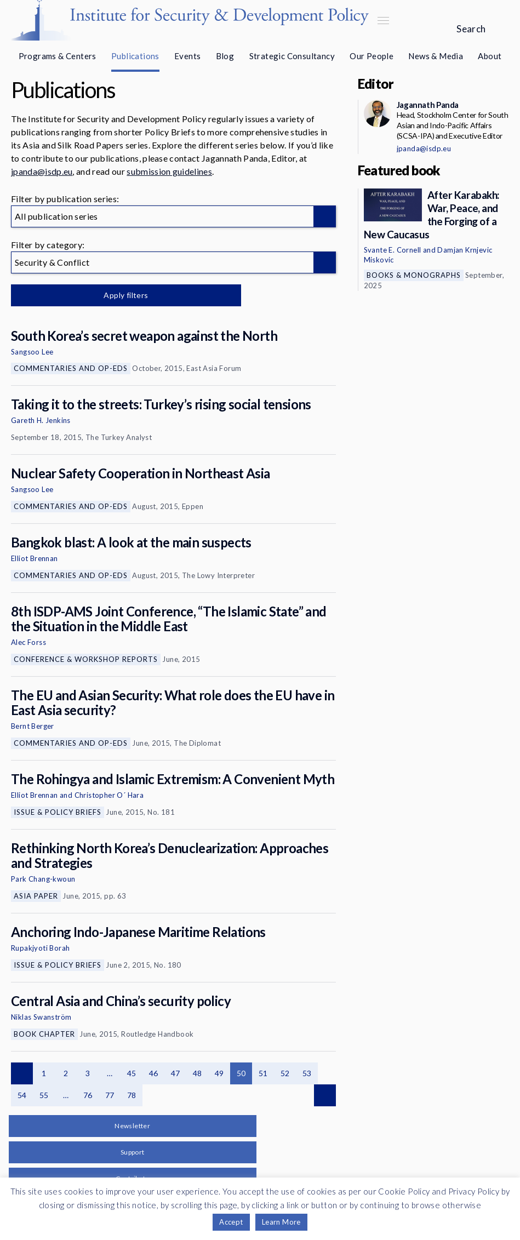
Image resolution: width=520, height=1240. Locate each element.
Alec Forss (28, 642)
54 (22, 1095)
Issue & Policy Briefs (57, 812)
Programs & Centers (57, 56)
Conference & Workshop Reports (86, 659)
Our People (371, 56)
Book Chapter (44, 1034)
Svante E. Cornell (392, 249)
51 (263, 1073)
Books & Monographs (414, 275)
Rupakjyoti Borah (40, 948)
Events (187, 56)
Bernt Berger (32, 726)
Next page (325, 1095)
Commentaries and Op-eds (71, 368)
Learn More (281, 1222)
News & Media (435, 56)
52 (285, 1073)
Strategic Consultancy (292, 56)
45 (131, 1073)
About (489, 56)
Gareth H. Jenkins (41, 420)
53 (307, 1073)
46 (153, 1073)
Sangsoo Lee (32, 351)
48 (197, 1073)
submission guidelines (169, 171)
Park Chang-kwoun (43, 879)
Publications (135, 56)
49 (219, 1073)
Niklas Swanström (41, 1017)
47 (175, 1073)
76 (88, 1095)
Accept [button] (231, 1222)
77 (110, 1095)
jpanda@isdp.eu (41, 171)
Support (133, 1152)
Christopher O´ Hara (109, 795)
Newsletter (132, 1126)
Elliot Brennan (34, 558)
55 (44, 1095)
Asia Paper (36, 896)
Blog (225, 56)
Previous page (22, 1073)
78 (131, 1095)
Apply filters (126, 295)
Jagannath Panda (428, 105)
